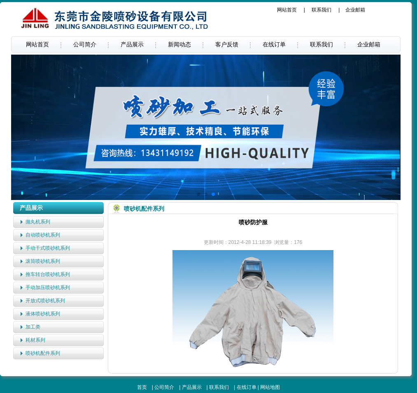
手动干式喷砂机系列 (48, 248)
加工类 (33, 327)
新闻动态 (179, 44)
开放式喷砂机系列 (45, 300)
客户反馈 (226, 44)
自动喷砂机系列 (43, 235)
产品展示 (132, 44)
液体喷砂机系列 (43, 314)
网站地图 (270, 387)
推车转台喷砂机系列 (48, 274)
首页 (142, 387)
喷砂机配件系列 (43, 353)
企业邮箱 (355, 10)
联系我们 (321, 10)
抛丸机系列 (38, 222)
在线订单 (274, 44)
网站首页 (287, 10)
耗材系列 (35, 340)
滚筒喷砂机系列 (43, 261)
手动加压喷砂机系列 (48, 287)
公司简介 (84, 44)
